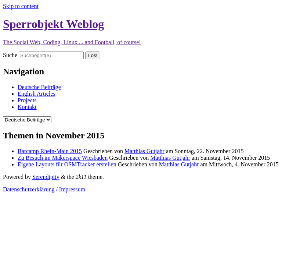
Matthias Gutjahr (144, 151)
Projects (27, 100)
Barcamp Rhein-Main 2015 (50, 151)
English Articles (36, 94)
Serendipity (45, 177)
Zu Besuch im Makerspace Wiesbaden (63, 158)
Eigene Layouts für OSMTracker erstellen (67, 164)
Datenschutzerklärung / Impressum (44, 189)
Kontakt (27, 107)
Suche (10, 55)
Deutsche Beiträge (39, 87)
